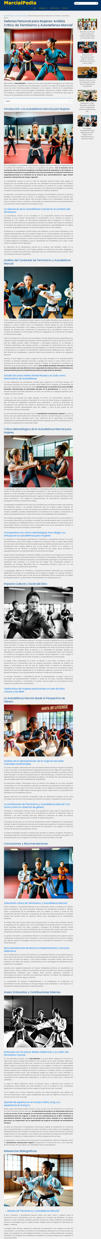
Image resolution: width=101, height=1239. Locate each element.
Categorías (42, 8)
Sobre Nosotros (54, 8)
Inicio (34, 8)
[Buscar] (96, 3)
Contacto (65, 8)
